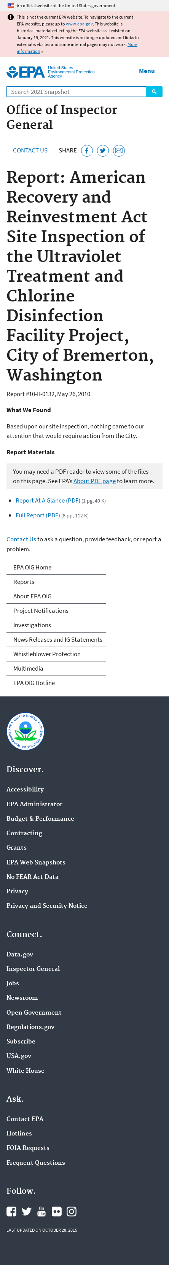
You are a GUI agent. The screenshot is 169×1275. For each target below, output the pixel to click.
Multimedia (28, 668)
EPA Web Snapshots (35, 863)
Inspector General (33, 969)
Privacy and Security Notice (47, 906)
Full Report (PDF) (38, 515)
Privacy (17, 891)
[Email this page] (119, 151)
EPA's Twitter (27, 1211)
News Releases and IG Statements (57, 639)
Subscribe (20, 1042)
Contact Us (30, 150)
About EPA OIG (32, 596)
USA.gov (18, 1056)
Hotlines (19, 1134)
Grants (16, 848)
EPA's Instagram (72, 1211)
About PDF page (94, 481)
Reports (23, 581)
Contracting (24, 833)
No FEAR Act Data (32, 877)
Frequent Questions (35, 1163)
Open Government (34, 1013)
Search (154, 91)
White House (25, 1071)
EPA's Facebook (11, 1211)
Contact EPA (24, 1119)
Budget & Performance (40, 819)
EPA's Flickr (57, 1211)
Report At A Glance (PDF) (48, 500)
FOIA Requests (27, 1148)
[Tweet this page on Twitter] (103, 151)
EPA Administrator (34, 804)
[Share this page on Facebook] (87, 151)
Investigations (32, 625)
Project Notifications (41, 610)
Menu (147, 71)
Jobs (12, 983)
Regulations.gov (30, 1027)
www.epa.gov (79, 24)
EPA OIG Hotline (34, 683)
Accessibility (25, 790)
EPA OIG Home (32, 567)
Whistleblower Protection (47, 654)
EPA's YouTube (41, 1211)
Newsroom (22, 998)
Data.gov (19, 954)
